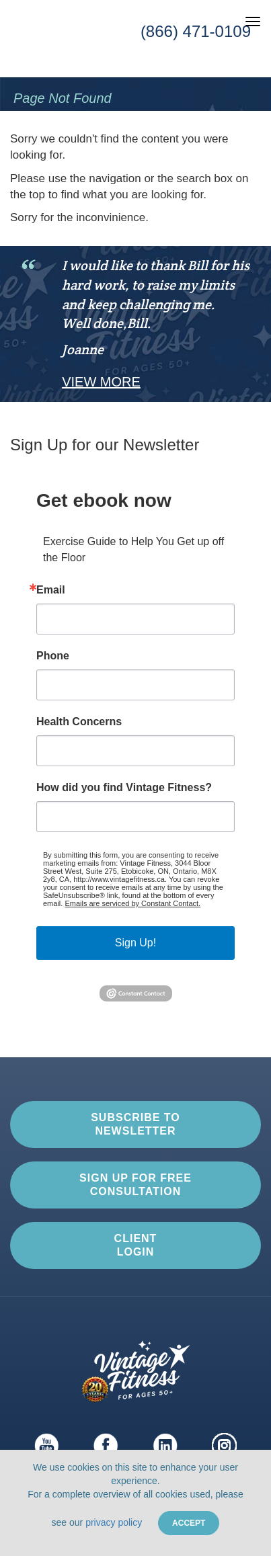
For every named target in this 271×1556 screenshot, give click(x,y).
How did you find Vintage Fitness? (124, 787)
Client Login (135, 1245)
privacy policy (113, 1522)
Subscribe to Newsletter (135, 1124)
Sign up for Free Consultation (135, 1184)
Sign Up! (135, 942)
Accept (188, 1523)
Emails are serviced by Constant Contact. (132, 903)
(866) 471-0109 (196, 31)
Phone (52, 656)
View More (101, 381)
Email (50, 590)
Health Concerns (79, 721)
